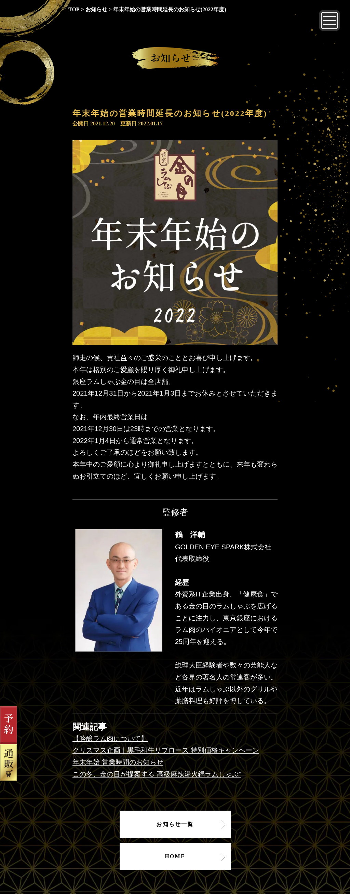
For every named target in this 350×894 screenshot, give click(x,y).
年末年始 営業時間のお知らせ (117, 762)
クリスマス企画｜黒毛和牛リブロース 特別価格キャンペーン (165, 750)
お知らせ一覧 (174, 824)
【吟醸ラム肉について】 (110, 738)
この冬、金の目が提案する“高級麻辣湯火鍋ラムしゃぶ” (156, 774)
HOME (175, 856)
